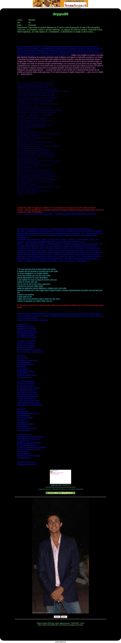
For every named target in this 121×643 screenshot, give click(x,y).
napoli (61, 642)
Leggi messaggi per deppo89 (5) (49, 489)
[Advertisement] (60, 633)
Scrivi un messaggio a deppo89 (72, 489)
